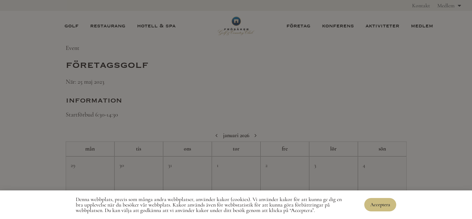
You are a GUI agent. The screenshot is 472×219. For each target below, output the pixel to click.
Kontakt (421, 5)
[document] (236, 109)
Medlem (449, 5)
